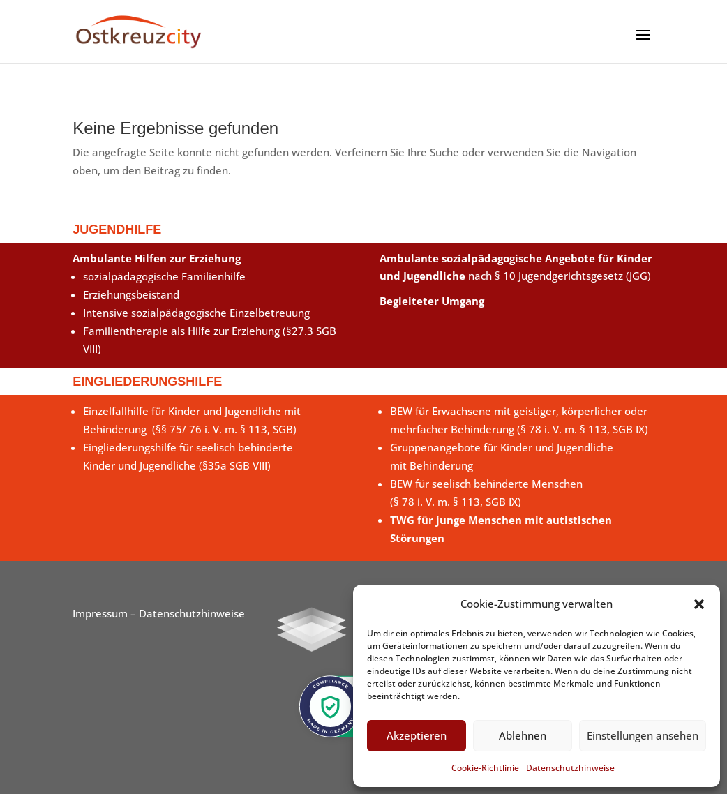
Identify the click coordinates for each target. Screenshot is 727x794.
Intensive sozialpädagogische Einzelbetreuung (196, 313)
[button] (699, 604)
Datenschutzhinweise (570, 768)
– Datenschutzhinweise (186, 613)
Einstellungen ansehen (642, 735)
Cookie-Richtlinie (485, 768)
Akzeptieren (417, 735)
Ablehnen (522, 735)
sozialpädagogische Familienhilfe (164, 276)
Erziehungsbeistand (131, 294)
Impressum (100, 613)
